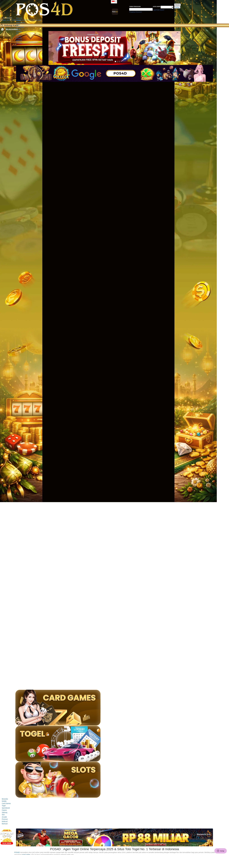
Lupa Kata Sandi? (158, 10)
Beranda (19, 18)
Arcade (18, 36)
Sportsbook (20, 27)
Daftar (177, 7)
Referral (19, 40)
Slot (17, 34)
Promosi (19, 38)
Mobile (18, 20)
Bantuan (19, 43)
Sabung (19, 31)
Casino (18, 29)
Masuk (177, 5)
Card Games (20, 22)
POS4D (17, 852)
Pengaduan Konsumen (135, 12)
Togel (18, 25)
